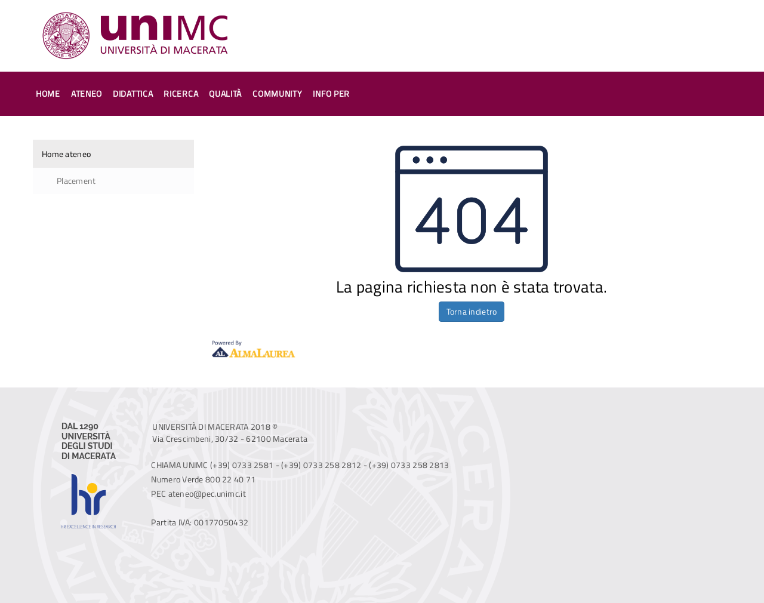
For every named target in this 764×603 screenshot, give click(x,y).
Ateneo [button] (86, 93)
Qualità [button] (225, 93)
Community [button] (277, 93)
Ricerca (181, 93)
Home (48, 93)
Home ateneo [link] (66, 153)
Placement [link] (76, 180)
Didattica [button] (133, 93)
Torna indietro (471, 311)
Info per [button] (331, 93)
